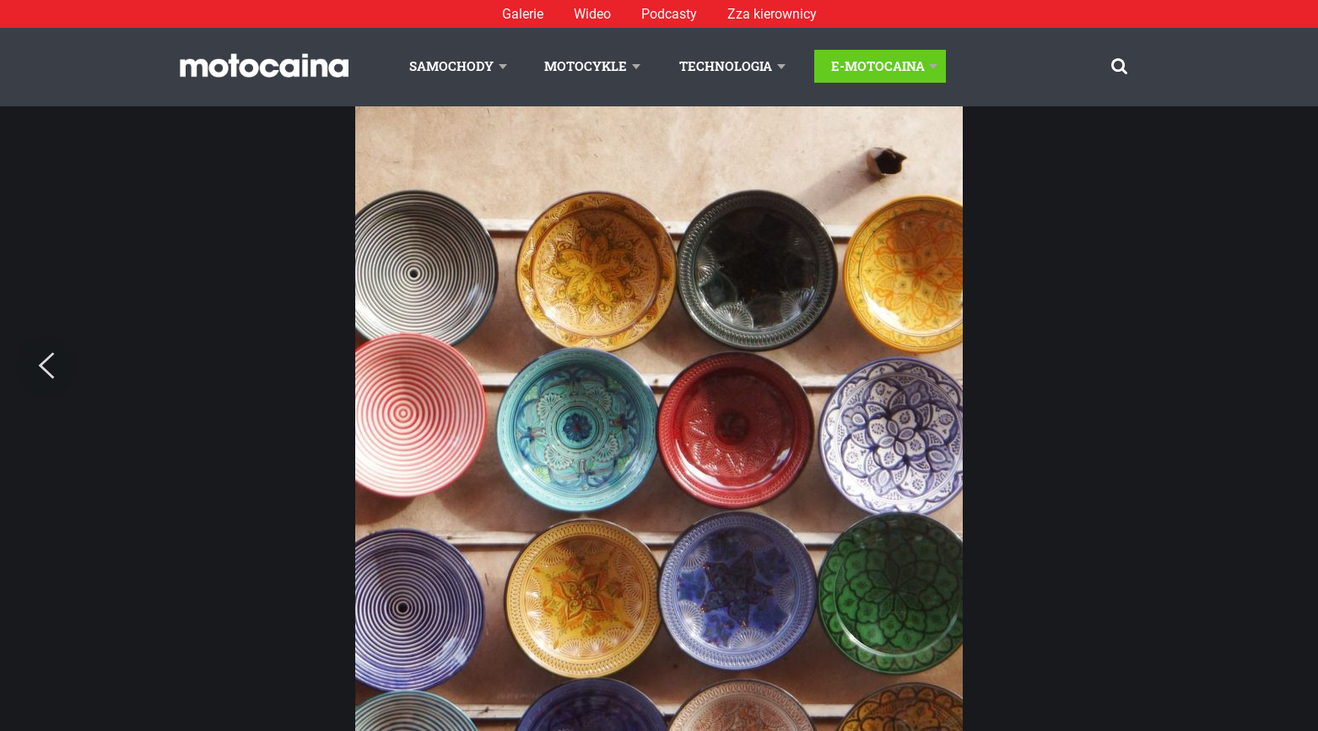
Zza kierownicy (772, 14)
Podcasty (669, 14)
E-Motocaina (878, 65)
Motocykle (585, 65)
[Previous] (46, 366)
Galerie (522, 14)
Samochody (451, 65)
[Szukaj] (1119, 66)
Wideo (592, 14)
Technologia (725, 65)
